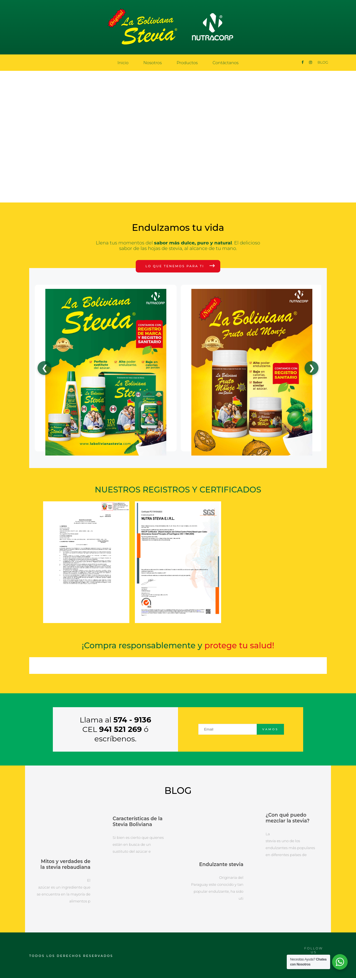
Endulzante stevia (221, 863)
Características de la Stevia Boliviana (137, 821)
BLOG (323, 62)
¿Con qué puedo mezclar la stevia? (287, 817)
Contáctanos (225, 62)
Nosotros (152, 62)
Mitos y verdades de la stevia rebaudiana (63, 863)
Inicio (122, 62)
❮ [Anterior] (44, 368)
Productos (187, 62)
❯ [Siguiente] (311, 368)
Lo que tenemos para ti (175, 266)
